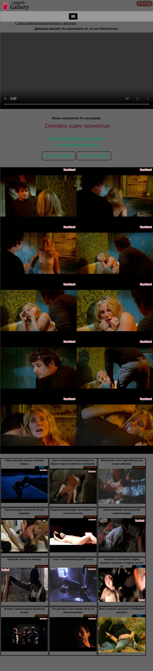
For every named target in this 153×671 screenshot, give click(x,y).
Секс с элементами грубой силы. (73, 559)
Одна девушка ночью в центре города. (24, 462)
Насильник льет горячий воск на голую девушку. (122, 462)
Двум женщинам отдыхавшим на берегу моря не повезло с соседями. (73, 462)
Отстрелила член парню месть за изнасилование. (73, 610)
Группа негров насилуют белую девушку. (24, 511)
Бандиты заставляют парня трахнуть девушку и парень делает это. (122, 563)
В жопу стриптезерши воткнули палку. (24, 610)
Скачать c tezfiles (93, 156)
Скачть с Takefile (58, 156)
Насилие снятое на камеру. (24, 559)
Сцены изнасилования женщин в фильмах (46, 23)
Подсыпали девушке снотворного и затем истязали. (73, 511)
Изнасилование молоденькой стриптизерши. (122, 511)
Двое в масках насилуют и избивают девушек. (122, 610)
